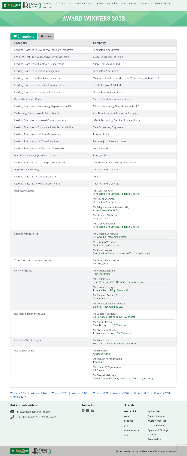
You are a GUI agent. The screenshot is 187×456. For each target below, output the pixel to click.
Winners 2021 (100, 393)
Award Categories (84, 3)
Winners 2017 (18, 396)
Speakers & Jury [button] (128, 3)
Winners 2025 (18, 393)
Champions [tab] (23, 36)
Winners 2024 (38, 393)
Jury (126, 425)
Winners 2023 (59, 393)
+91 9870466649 (26, 417)
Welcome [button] (47, 3)
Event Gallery (154, 439)
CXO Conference (64, 3)
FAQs (127, 434)
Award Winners (131, 430)
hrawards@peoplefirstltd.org (33, 411)
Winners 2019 (141, 393)
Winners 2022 (80, 393)
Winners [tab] (46, 36)
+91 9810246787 (46, 417)
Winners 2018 (162, 393)
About (127, 416)
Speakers (128, 420)
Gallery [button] (46, 7)
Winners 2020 (121, 393)
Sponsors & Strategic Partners (156, 3)
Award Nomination (107, 3)
